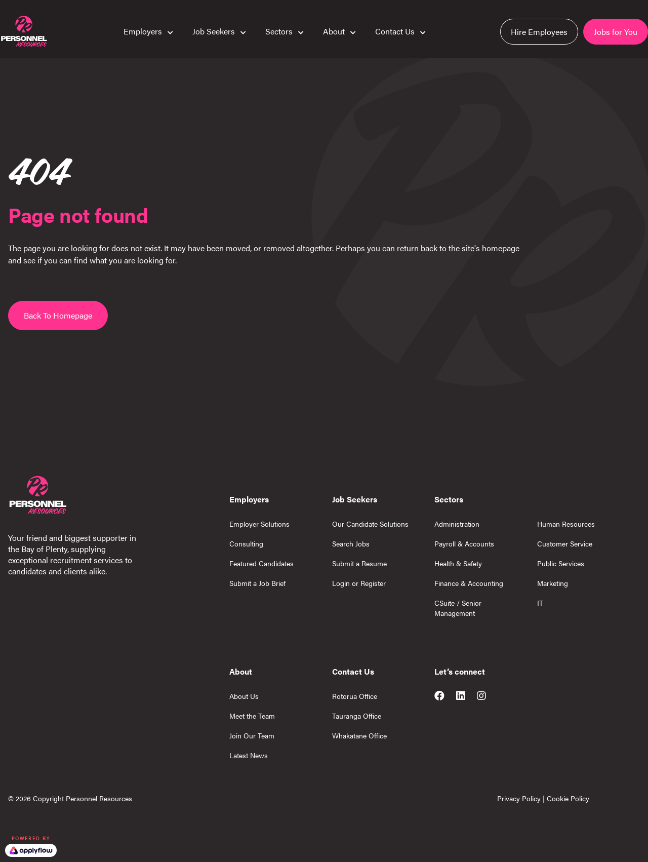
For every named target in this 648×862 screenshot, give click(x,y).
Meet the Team (252, 716)
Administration (456, 524)
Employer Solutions (259, 524)
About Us (244, 696)
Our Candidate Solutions (370, 524)
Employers (143, 30)
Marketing (552, 583)
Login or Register (359, 583)
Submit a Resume (359, 563)
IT (540, 603)
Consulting (246, 543)
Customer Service (564, 543)
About (334, 30)
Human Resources (566, 524)
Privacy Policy (519, 798)
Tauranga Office (356, 716)
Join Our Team (251, 735)
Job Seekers (213, 30)
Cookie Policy (568, 798)
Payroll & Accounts (464, 543)
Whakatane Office (359, 735)
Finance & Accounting (468, 583)
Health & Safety (458, 563)
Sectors (279, 30)
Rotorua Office (354, 696)
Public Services (560, 563)
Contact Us (395, 30)
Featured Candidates (261, 563)
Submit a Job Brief (257, 583)
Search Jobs (351, 543)
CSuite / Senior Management (457, 608)
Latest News (248, 755)
